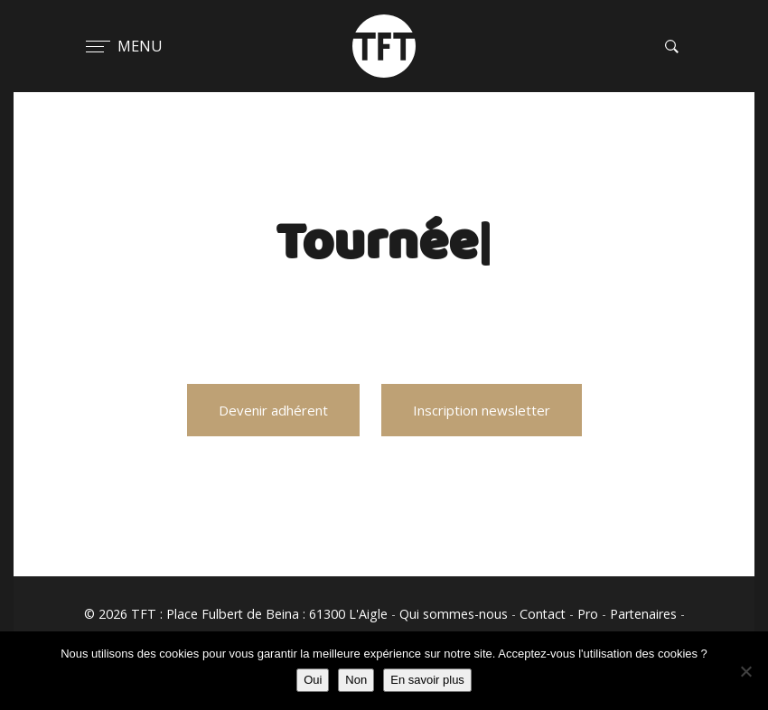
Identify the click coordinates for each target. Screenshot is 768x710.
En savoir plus (427, 680)
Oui (313, 680)
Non (356, 680)
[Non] (745, 671)
